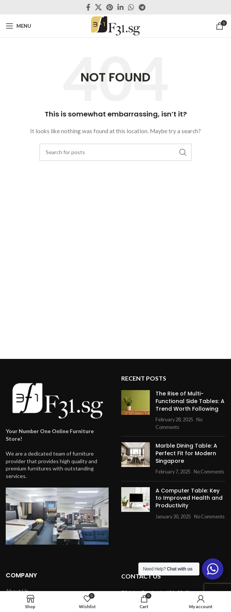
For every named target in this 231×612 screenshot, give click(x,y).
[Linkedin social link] (120, 7)
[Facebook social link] (88, 7)
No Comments (209, 472)
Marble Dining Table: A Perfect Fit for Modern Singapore (186, 453)
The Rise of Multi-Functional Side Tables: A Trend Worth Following (190, 401)
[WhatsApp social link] (131, 7)
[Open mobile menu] (18, 25)
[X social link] (98, 7)
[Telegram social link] (142, 7)
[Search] (115, 152)
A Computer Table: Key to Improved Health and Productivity (189, 498)
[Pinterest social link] (109, 7)
